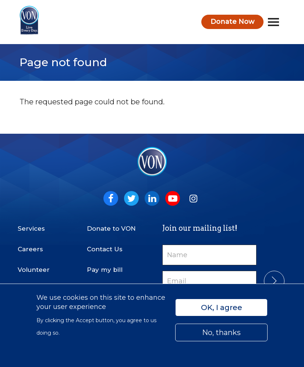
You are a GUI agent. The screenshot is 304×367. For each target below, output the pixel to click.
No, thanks (221, 332)
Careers (30, 249)
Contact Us (105, 249)
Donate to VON (111, 228)
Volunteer (34, 269)
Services (31, 228)
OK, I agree (221, 307)
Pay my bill (105, 269)
